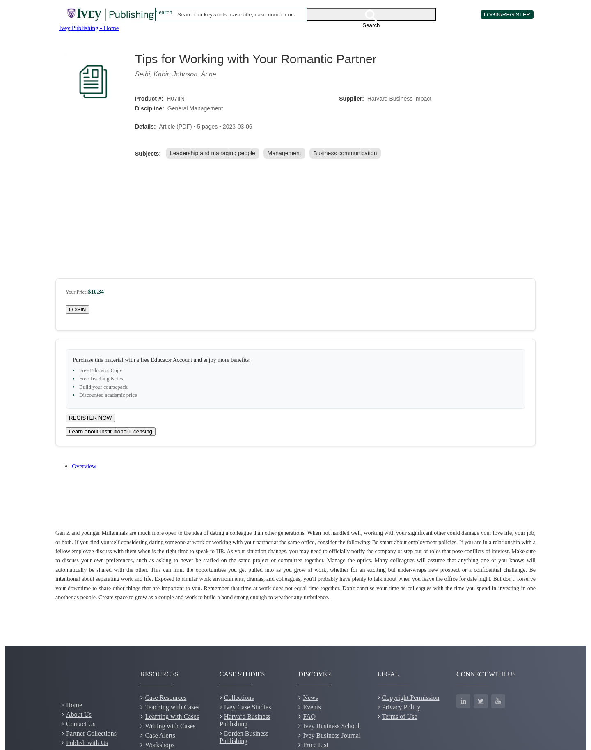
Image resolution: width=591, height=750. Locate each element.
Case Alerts (160, 735)
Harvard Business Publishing (245, 720)
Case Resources (165, 697)
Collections (239, 697)
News (310, 697)
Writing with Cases (170, 725)
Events (312, 707)
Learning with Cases (172, 716)
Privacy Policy (401, 707)
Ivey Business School (331, 725)
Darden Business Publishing (244, 737)
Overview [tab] (84, 465)
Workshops (159, 744)
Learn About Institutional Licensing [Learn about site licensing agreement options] (110, 431)
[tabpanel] (295, 565)
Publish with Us (87, 742)
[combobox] (236, 14)
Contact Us (81, 723)
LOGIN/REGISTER (507, 15)
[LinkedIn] (463, 701)
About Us (79, 714)
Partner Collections (91, 733)
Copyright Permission (411, 697)
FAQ (309, 716)
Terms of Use (399, 716)
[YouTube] (498, 701)
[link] (214, 153)
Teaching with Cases (172, 707)
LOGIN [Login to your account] (77, 309)
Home (74, 705)
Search (164, 11)
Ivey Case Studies (247, 707)
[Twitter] (481, 701)
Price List (315, 744)
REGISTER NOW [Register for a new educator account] (90, 418)
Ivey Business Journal (331, 735)
